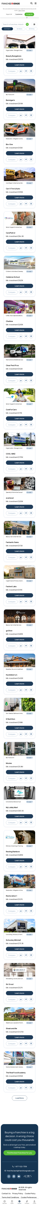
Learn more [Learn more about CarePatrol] (19, 240)
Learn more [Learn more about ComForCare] (19, 417)
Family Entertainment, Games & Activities (15, 1065)
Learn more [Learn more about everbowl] (19, 505)
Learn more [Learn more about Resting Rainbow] (19, 859)
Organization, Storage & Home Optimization (15, 48)
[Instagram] (9, 1176)
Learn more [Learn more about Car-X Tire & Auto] (19, 196)
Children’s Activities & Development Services (15, 270)
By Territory (31, 28)
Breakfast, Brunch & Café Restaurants (15, 667)
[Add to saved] (31, 69)
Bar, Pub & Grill (10, 93)
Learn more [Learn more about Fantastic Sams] (19, 549)
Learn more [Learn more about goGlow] (19, 638)
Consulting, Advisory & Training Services (15, 933)
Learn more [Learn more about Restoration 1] (19, 903)
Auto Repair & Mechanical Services (15, 181)
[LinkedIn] (14, 1176)
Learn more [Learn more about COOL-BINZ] (19, 461)
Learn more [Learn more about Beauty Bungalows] (19, 63)
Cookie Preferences (29, 1197)
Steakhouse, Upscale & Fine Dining (15, 1021)
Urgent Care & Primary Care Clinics (15, 579)
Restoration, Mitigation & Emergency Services (15, 137)
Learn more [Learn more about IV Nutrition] (19, 726)
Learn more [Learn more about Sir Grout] (19, 991)
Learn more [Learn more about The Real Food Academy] (19, 1080)
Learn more (21, 10)
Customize (18, 14)
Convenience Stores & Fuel (13, 800)
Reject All (9, 14)
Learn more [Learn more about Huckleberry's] (19, 682)
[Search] (31, 3)
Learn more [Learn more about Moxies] (19, 770)
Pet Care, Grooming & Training (14, 844)
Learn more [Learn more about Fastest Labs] (19, 593)
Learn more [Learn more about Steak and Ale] (19, 1035)
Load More (19, 1096)
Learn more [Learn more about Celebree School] (19, 284)
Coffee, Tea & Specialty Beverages (15, 314)
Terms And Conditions (10, 1197)
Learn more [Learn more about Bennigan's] (19, 107)
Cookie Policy (30, 1193)
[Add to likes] (21, 69)
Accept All (29, 14)
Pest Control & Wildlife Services (14, 358)
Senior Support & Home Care (14, 225)
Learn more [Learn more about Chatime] (19, 328)
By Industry (19, 28)
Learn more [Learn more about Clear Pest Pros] (19, 372)
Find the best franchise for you (19, 1153)
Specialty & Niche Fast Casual (14, 490)
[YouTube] (19, 1176)
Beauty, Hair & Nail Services (13, 535)
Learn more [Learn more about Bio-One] (19, 151)
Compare (11, 69)
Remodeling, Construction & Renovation (15, 977)
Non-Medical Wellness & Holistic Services (15, 711)
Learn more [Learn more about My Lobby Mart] (19, 814)
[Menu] (35, 3)
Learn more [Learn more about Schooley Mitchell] (19, 947)
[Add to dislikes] (26, 69)
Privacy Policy (17, 1193)
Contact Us (6, 1193)
